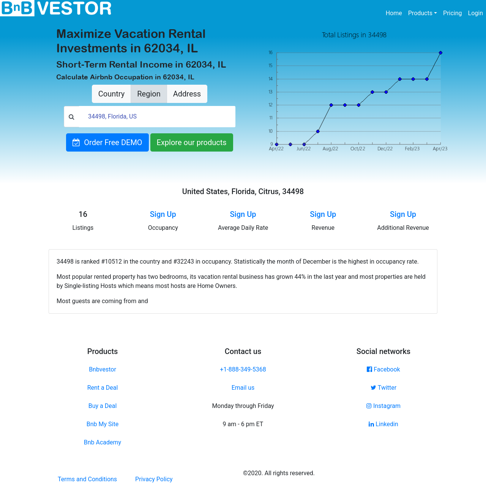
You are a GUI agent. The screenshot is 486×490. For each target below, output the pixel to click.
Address (187, 93)
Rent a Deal (102, 387)
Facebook (383, 369)
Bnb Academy (102, 442)
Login (475, 13)
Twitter (383, 387)
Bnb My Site (102, 424)
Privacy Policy (154, 479)
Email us (243, 387)
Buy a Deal (102, 405)
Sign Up (163, 214)
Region (148, 93)
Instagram (383, 405)
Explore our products (192, 142)
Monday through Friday (243, 405)
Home (395, 12)
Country (111, 93)
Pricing (452, 13)
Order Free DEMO (107, 142)
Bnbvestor (102, 369)
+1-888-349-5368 (243, 369)
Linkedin (383, 424)
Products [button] (420, 13)
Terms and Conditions (87, 479)
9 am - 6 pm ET (243, 424)
